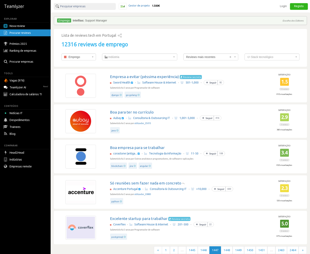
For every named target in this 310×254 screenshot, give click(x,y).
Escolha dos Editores (293, 20)
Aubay (117, 118)
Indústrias (13, 159)
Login (283, 6)
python (115, 201)
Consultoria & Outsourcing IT (149, 118)
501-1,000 (190, 82)
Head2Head (14, 152)
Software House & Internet (156, 82)
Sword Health (121, 82)
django (115, 95)
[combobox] (78, 57)
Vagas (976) (14, 80)
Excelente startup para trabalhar (139, 218)
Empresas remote (18, 166)
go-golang (131, 95)
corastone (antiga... (125, 153)
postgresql (117, 237)
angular (144, 166)
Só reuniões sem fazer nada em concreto (145, 183)
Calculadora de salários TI (23, 94)
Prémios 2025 (15, 43)
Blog (9, 133)
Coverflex (119, 224)
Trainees (12, 127)
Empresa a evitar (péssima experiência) (144, 76)
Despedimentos (17, 120)
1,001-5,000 (184, 118)
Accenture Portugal (125, 189)
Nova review (14, 26)
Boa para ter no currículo (132, 112)
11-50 (192, 153)
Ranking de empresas (20, 50)
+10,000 (199, 189)
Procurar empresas (18, 61)
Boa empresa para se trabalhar (137, 147)
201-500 (180, 224)
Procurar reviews (17, 32)
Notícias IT (14, 113)
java (113, 130)
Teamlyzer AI (26, 87)
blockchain (117, 166)
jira (131, 166)
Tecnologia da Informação (162, 153)
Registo (299, 6)
